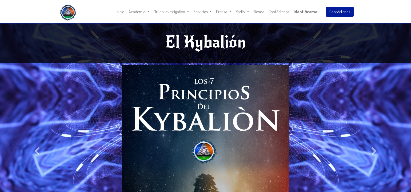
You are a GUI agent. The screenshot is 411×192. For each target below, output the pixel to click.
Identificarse (305, 11)
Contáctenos (339, 11)
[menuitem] (120, 11)
